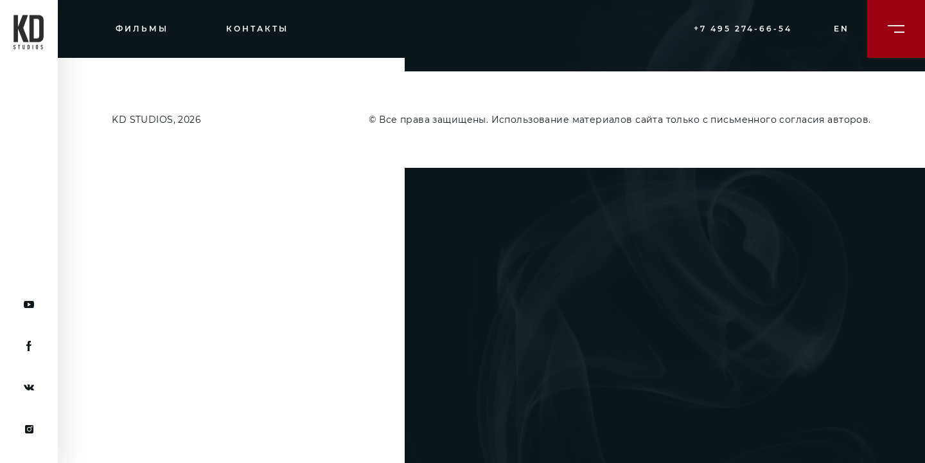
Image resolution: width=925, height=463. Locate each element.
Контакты (257, 28)
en (841, 28)
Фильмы (142, 28)
